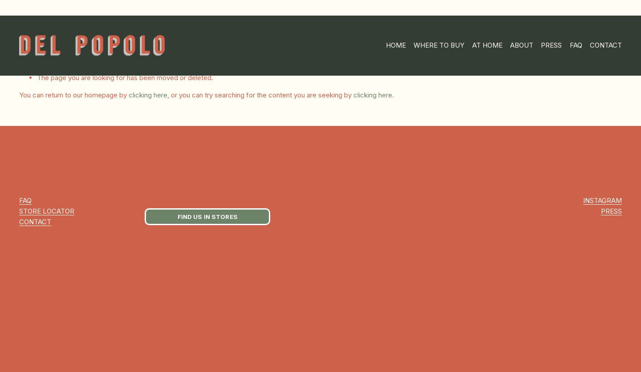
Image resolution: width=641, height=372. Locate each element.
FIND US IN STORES (208, 216)
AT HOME (487, 45)
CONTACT (606, 45)
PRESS (551, 45)
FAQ (576, 45)
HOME (396, 45)
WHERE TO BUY (439, 45)
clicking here (148, 95)
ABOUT (521, 45)
